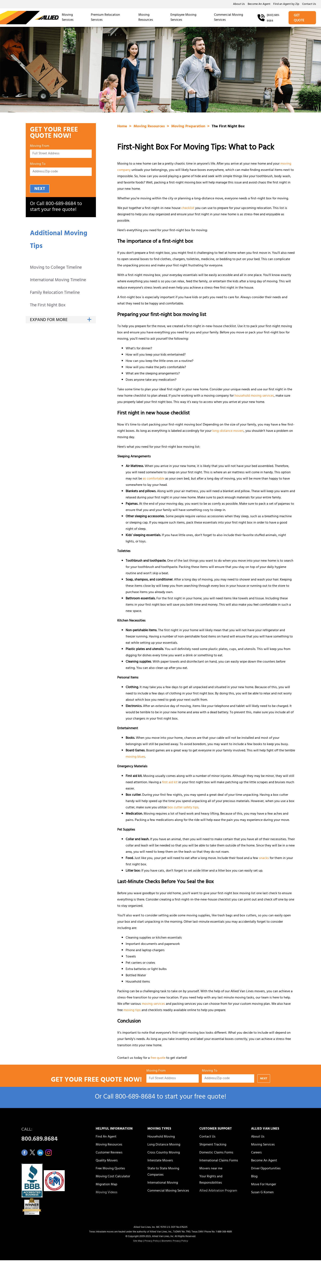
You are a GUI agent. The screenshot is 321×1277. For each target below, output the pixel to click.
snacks (264, 858)
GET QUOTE (299, 18)
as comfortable (153, 479)
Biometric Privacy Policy (175, 1241)
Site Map (138, 1241)
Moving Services (67, 18)
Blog (254, 1177)
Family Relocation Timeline (55, 293)
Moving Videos (106, 1192)
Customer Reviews (109, 1153)
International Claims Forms (218, 1161)
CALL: (53, 1135)
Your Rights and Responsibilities (210, 1180)
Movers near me (210, 1169)
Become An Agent (259, 4)
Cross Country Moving (163, 1153)
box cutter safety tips (183, 808)
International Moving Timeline (58, 280)
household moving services (254, 396)
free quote (158, 1058)
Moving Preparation (188, 126)
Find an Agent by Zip (286, 4)
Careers (256, 1153)
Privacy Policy (152, 1241)
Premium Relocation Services (105, 18)
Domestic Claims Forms (216, 1153)
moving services (153, 1004)
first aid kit (170, 782)
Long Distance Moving (163, 1145)
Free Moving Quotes (110, 1169)
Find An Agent (106, 1137)
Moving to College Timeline (56, 268)
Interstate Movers (160, 1161)
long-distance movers (228, 431)
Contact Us (309, 4)
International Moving (162, 1183)
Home (122, 126)
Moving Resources (145, 18)
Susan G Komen (262, 1192)
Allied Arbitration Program (218, 1191)
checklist (187, 208)
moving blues (135, 757)
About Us (239, 4)
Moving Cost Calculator (113, 1177)
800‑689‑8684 (61, 204)
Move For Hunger (263, 1185)
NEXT (39, 189)
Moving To (37, 164)
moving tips (132, 1010)
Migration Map (106, 1185)
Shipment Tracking (212, 1145)
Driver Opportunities (266, 1169)
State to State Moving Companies (163, 1172)
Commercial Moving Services (228, 18)
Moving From (39, 146)
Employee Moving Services (183, 18)
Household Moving (161, 1137)
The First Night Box (48, 306)
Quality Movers (107, 1161)
